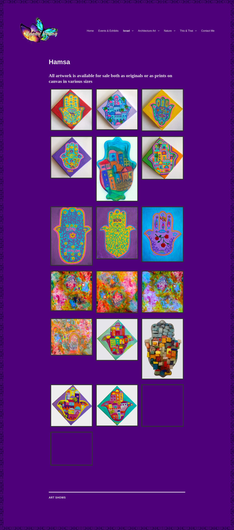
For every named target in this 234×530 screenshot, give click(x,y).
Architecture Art (147, 30)
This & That (186, 30)
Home (90, 30)
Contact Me (207, 30)
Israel (126, 30)
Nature (168, 30)
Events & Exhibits (108, 30)
